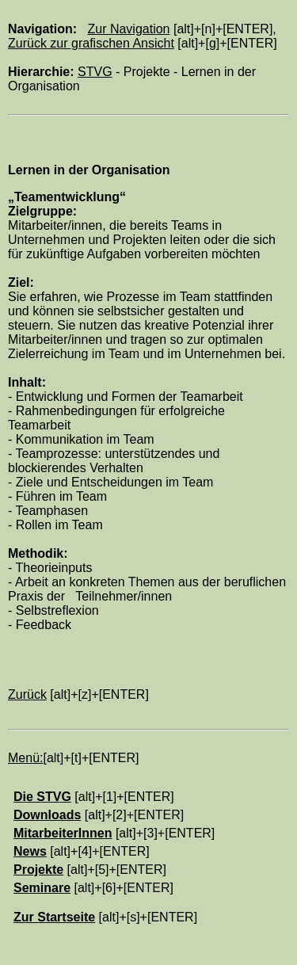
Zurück (27, 694)
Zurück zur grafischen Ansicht (91, 43)
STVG (95, 71)
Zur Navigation (128, 29)
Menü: (25, 758)
